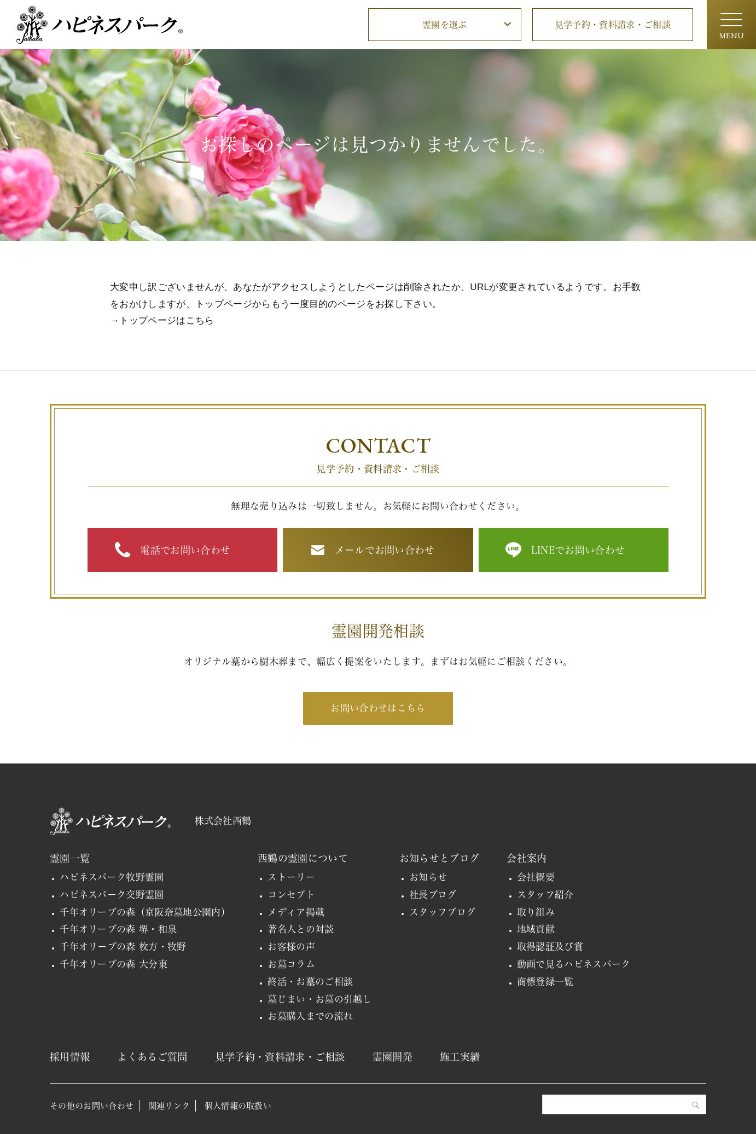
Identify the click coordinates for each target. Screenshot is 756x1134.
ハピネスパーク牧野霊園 (112, 877)
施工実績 (460, 1057)
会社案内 (526, 858)
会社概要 (536, 877)
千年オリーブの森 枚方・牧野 (123, 946)
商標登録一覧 (545, 981)
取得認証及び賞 (550, 946)
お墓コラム (291, 964)
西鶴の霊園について (303, 858)
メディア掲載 (295, 912)
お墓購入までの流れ (310, 1016)
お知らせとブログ (439, 858)
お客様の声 (291, 946)
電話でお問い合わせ (185, 550)
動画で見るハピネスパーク (574, 964)
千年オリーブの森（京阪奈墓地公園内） (145, 912)
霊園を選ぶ (444, 24)
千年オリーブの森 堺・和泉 (118, 929)
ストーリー (291, 877)
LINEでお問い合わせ (578, 550)
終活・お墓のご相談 (310, 981)
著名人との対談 (300, 929)
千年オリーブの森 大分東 (113, 964)
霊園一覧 (70, 858)
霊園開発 (392, 1057)
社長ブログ (433, 894)
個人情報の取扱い (238, 1106)
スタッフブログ (442, 912)
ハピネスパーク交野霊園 (112, 894)
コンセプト (291, 894)
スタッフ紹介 (545, 894)
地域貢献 (536, 929)
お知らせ (428, 877)
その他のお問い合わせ (91, 1106)
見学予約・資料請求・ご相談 (613, 24)
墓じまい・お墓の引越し (319, 999)
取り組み (536, 912)
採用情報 (70, 1057)
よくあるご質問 (152, 1057)
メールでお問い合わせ (385, 550)
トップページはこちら (166, 320)
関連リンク (169, 1106)
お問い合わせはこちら (377, 708)
